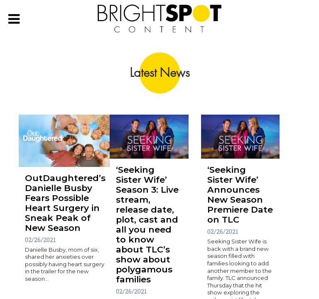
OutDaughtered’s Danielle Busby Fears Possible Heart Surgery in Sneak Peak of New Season (65, 203)
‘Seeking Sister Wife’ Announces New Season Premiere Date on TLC (240, 194)
